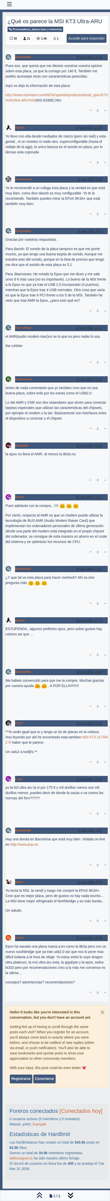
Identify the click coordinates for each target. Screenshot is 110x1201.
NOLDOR (21, 446)
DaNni (19, 938)
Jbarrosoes (23, 179)
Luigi (18, 779)
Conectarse (44, 1079)
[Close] (102, 1012)
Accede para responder (86, 38)
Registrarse (21, 1079)
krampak (39, 1124)
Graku (19, 497)
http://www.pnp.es (24, 844)
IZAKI (19, 723)
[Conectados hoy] (81, 1111)
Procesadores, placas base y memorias (35, 29)
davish (20, 127)
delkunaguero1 (21, 1158)
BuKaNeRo (23, 57)
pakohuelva (23, 379)
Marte (19, 882)
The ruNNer (23, 328)
